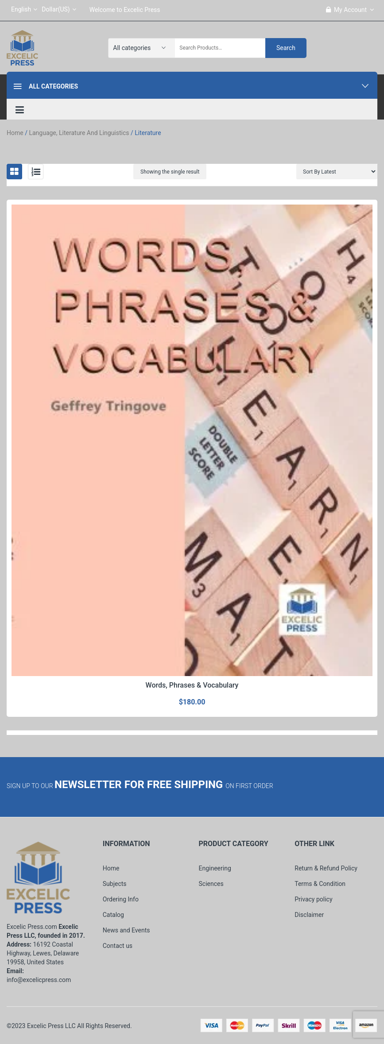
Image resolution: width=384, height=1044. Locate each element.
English (24, 9)
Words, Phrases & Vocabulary (192, 685)
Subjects (115, 883)
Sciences (211, 883)
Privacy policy (313, 899)
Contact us (117, 945)
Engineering (215, 868)
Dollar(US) (59, 9)
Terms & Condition (320, 883)
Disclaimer (309, 914)
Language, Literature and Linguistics (79, 132)
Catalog (113, 914)
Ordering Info (121, 899)
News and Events (126, 930)
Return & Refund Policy (326, 868)
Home (15, 132)
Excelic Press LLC (51, 1025)
